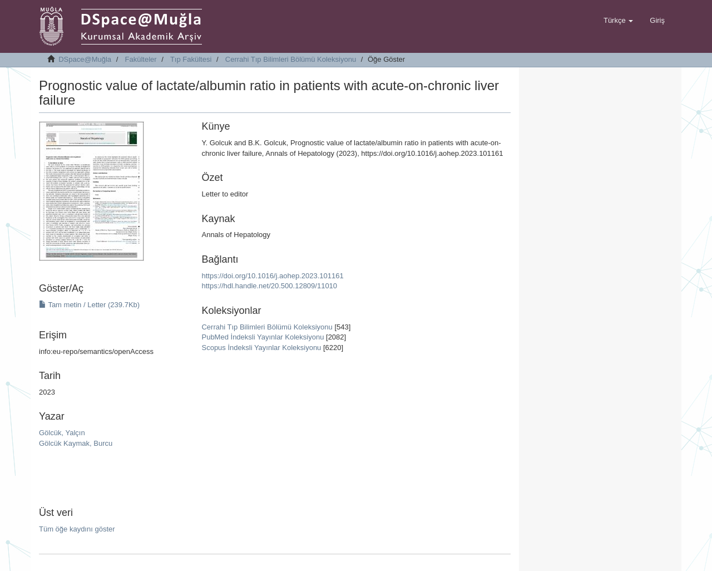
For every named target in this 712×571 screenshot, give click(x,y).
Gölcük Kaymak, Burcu (75, 443)
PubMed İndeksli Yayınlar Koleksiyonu (262, 337)
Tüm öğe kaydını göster (77, 529)
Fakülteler (141, 59)
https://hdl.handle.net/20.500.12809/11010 (269, 286)
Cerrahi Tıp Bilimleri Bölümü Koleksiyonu (290, 59)
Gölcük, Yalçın (62, 433)
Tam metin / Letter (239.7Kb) (89, 305)
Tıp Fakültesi (190, 59)
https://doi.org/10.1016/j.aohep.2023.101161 (272, 276)
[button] (618, 21)
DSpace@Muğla (84, 59)
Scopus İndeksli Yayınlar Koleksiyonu (261, 347)
